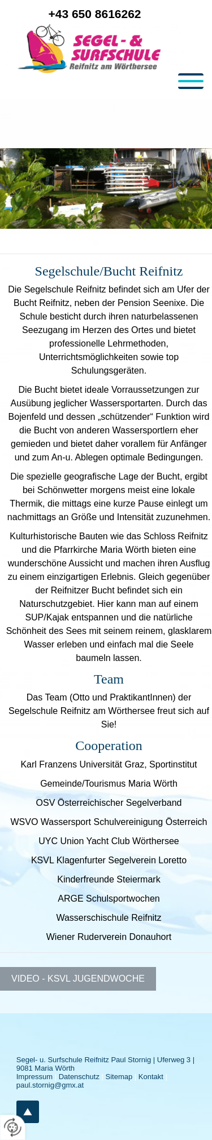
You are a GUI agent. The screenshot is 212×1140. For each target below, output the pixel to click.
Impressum (34, 1076)
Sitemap (119, 1076)
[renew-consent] (12, 1127)
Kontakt (151, 1076)
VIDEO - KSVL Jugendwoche (78, 978)
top (27, 1112)
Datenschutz (79, 1076)
